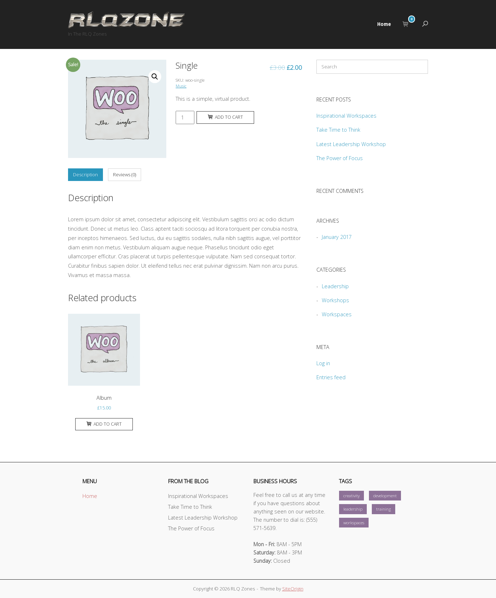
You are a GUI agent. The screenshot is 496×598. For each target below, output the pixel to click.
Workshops (335, 300)
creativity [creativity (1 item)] (351, 495)
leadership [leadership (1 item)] (352, 509)
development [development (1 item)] (385, 495)
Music (181, 86)
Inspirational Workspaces (346, 115)
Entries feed (331, 377)
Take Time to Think (338, 129)
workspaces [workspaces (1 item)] (353, 522)
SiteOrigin (292, 588)
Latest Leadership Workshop (351, 144)
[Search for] (372, 67)
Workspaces (337, 314)
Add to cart (225, 117)
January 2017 (337, 237)
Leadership (335, 286)
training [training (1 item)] (383, 509)
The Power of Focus (339, 158)
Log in (323, 363)
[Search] (417, 68)
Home (384, 24)
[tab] (85, 174)
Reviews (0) (124, 174)
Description (85, 174)
